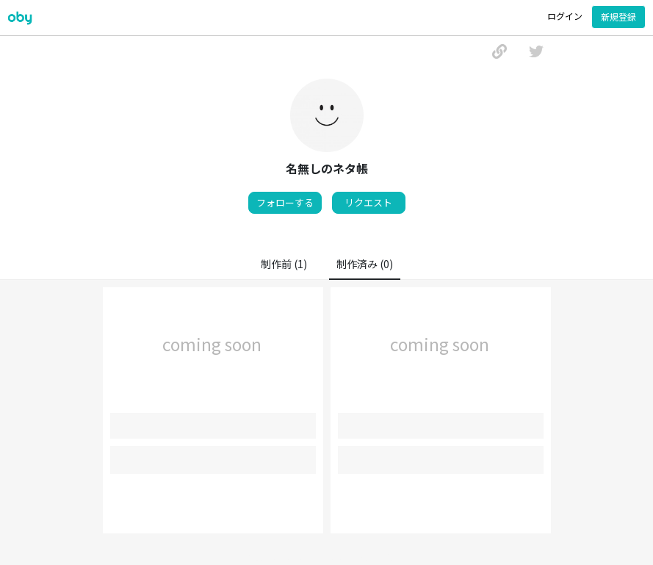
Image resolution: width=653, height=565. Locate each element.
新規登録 (618, 16)
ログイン (564, 16)
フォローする (285, 202)
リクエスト (368, 202)
